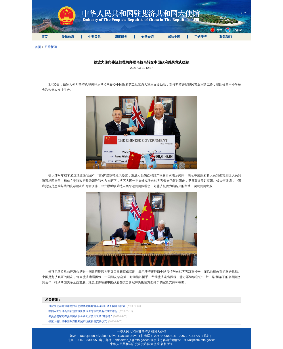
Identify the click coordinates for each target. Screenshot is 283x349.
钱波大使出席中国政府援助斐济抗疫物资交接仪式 (77, 321)
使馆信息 (68, 36)
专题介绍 (147, 36)
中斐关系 (94, 36)
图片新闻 (50, 47)
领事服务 (121, 36)
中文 (216, 30)
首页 (44, 36)
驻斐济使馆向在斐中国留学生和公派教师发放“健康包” (80, 316)
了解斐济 (200, 36)
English (233, 30)
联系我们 (226, 36)
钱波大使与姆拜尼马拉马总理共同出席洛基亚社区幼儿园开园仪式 (86, 306)
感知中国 (174, 36)
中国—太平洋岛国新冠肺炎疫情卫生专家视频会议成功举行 (82, 311)
